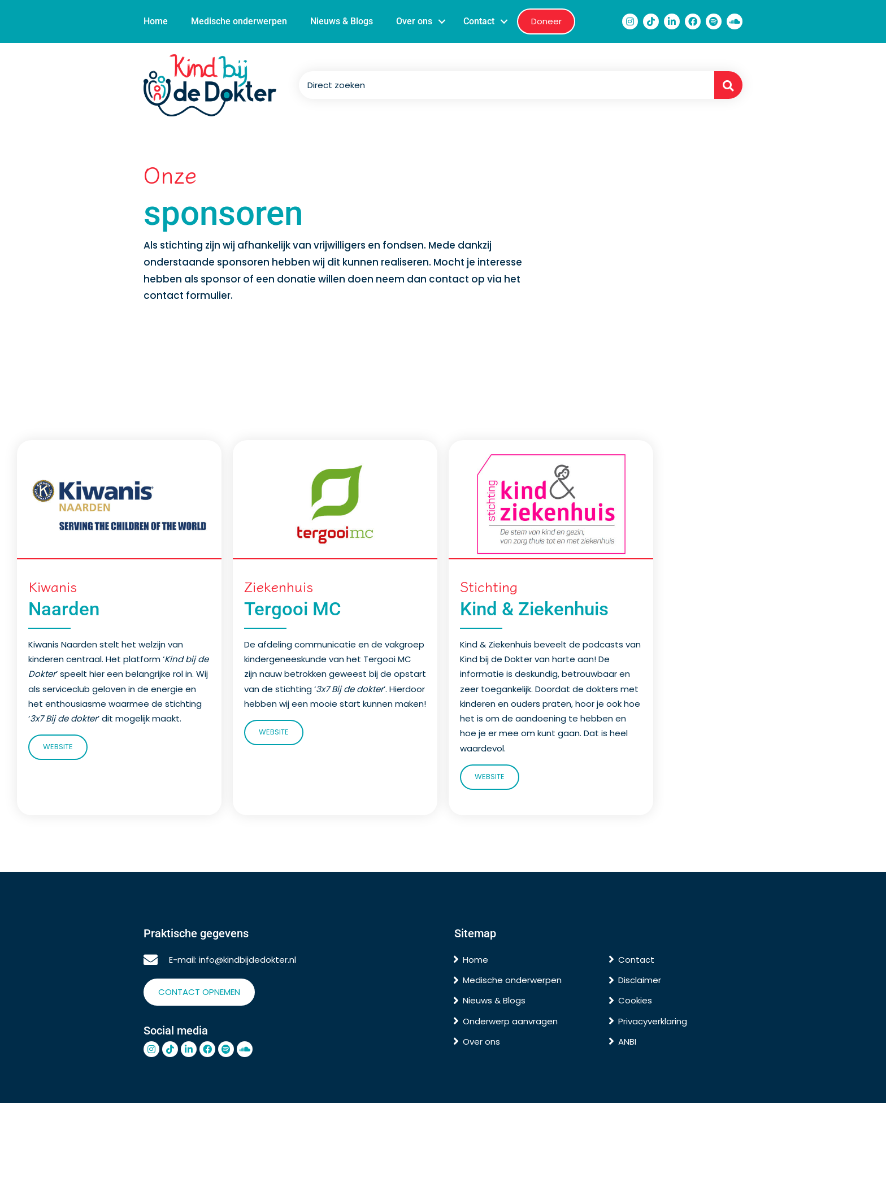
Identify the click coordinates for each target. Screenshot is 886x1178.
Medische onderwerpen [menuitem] (239, 21)
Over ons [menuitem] (414, 21)
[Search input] (504, 85)
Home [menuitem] (156, 21)
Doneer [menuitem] (546, 21)
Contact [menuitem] (478, 21)
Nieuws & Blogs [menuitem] (341, 21)
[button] (441, 21)
